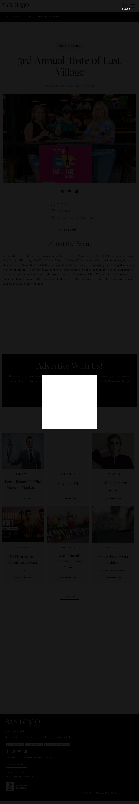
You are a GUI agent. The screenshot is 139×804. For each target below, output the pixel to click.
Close (126, 9)
